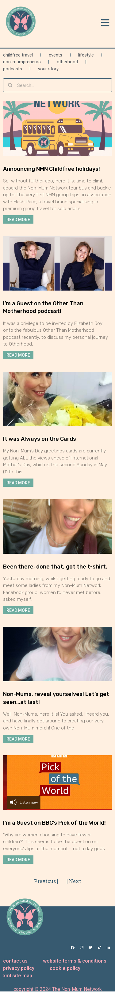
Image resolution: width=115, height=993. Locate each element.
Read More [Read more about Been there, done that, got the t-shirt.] (18, 610)
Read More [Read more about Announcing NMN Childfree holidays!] (18, 219)
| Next (74, 881)
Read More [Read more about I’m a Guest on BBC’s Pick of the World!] (18, 859)
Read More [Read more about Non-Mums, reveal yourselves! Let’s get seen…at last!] (18, 738)
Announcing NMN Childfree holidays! (51, 169)
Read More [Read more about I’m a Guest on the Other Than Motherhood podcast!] (18, 355)
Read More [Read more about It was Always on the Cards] (18, 482)
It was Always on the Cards (39, 439)
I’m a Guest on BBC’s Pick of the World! (54, 822)
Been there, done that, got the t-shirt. (55, 566)
